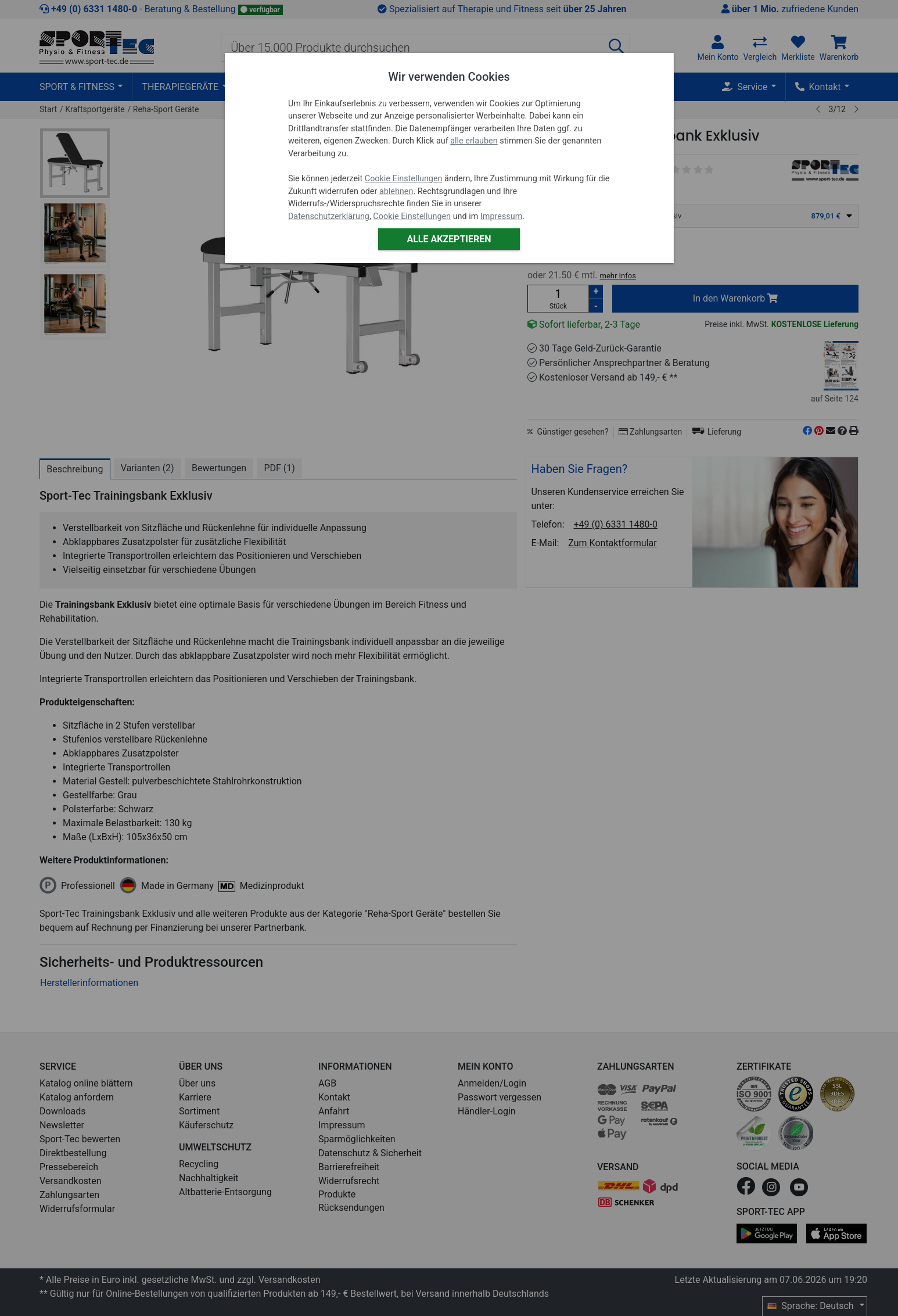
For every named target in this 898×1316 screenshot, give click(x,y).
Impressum (501, 216)
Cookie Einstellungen (404, 179)
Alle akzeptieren (449, 239)
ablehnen (396, 191)
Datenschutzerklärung (328, 216)
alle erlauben (473, 141)
